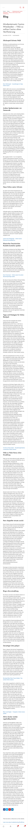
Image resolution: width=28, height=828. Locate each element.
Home (4, 11)
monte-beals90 (16, 35)
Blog (8, 11)
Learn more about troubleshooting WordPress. (13, 822)
